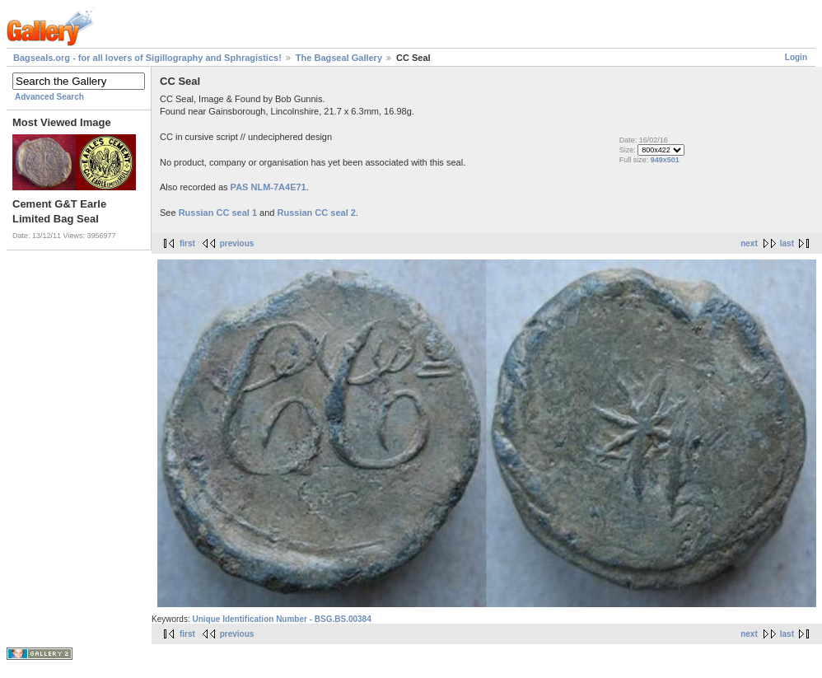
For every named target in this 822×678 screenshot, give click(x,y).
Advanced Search (49, 96)
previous (237, 243)
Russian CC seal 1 (218, 212)
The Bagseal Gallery (339, 58)
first (187, 243)
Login (796, 57)
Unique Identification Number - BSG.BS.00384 (281, 619)
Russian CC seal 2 (316, 212)
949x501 (665, 160)
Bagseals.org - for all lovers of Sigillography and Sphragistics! (147, 58)
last (787, 243)
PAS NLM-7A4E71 (268, 187)
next (749, 243)
